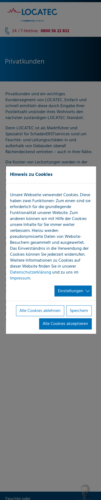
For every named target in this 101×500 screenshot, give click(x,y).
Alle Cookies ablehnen (40, 310)
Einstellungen (70, 290)
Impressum (20, 278)
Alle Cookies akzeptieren (65, 323)
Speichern (79, 310)
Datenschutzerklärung (30, 272)
